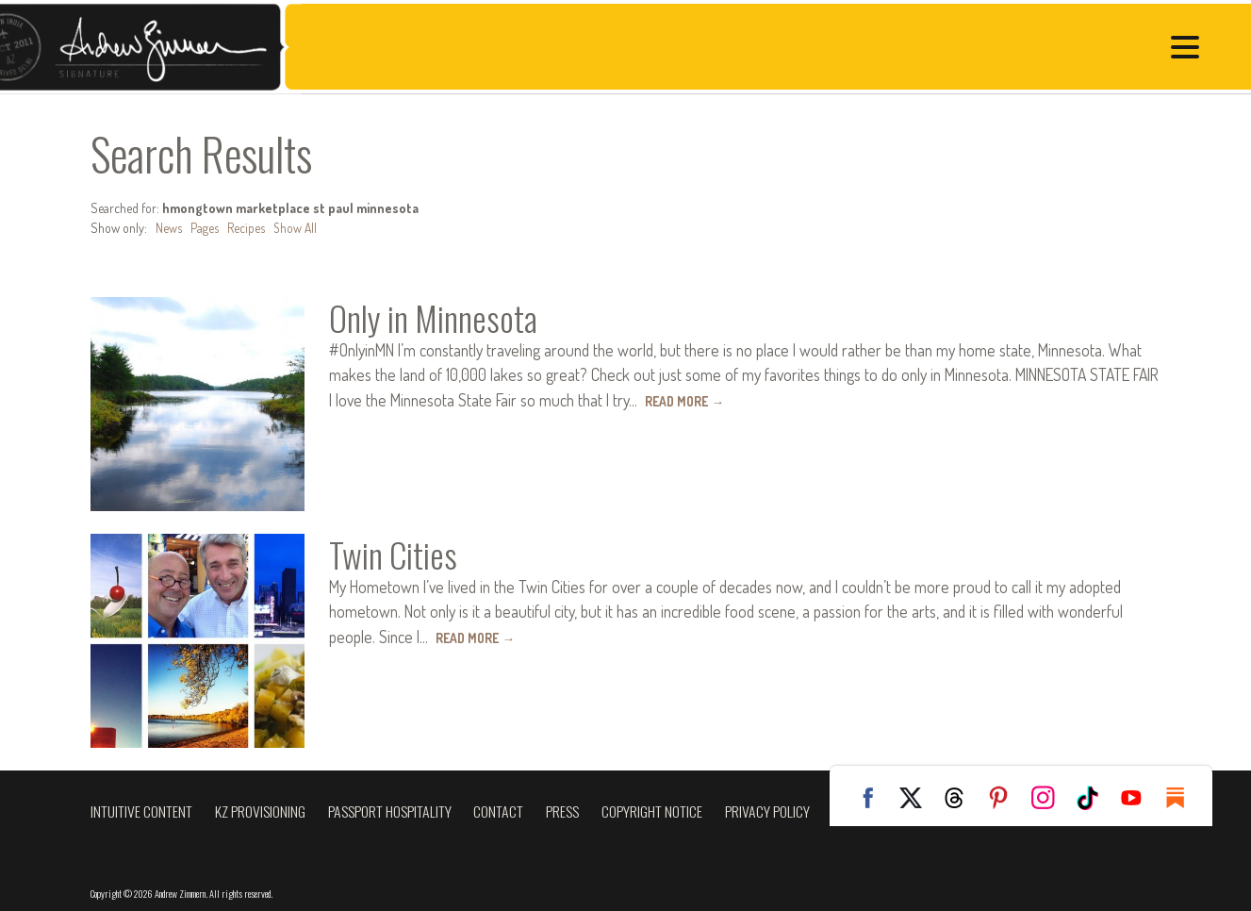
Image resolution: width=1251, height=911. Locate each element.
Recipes (246, 228)
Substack (1183, 798)
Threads (961, 798)
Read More (686, 400)
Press (562, 811)
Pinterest (1006, 798)
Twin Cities (394, 553)
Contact (498, 811)
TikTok (1094, 798)
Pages (204, 228)
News (169, 228)
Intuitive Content (141, 811)
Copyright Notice (651, 811)
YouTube (1138, 798)
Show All (296, 228)
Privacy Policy (767, 811)
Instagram (1050, 798)
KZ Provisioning (260, 811)
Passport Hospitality (390, 811)
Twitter (917, 798)
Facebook (873, 798)
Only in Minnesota (439, 316)
